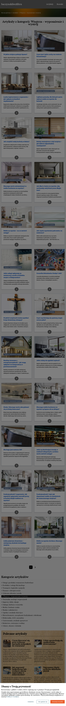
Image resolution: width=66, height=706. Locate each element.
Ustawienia (31, 701)
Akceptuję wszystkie (57, 701)
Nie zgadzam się (42, 701)
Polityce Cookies (12, 697)
